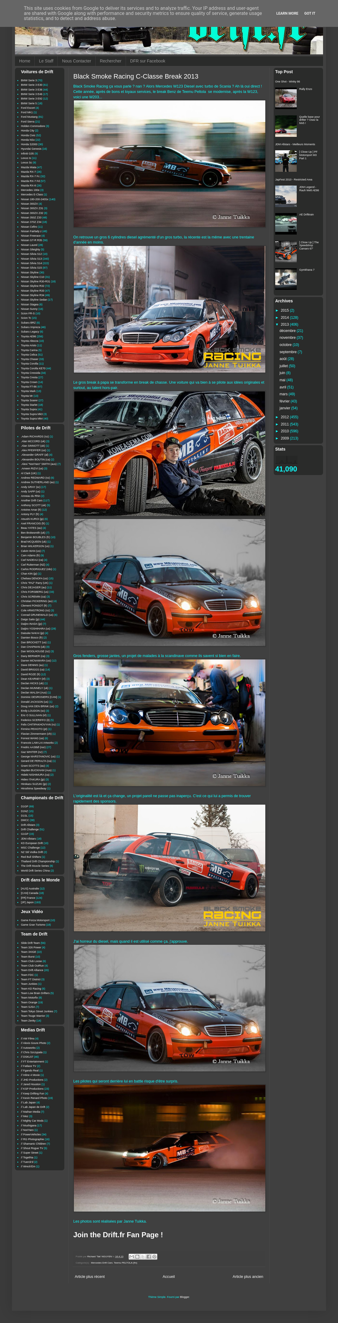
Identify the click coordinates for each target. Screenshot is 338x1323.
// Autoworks (28, 1047)
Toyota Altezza (29, 340)
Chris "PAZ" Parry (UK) (34, 582)
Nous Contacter (76, 61)
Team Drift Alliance (32, 970)
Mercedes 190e (30, 190)
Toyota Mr (27, 395)
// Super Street (29, 1152)
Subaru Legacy (30, 331)
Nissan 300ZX (29, 203)
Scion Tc (26, 317)
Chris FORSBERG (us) (34, 591)
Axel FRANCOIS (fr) (33, 523)
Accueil (169, 1277)
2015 (285, 310)
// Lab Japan (28, 1102)
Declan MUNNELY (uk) (34, 688)
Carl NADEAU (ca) (32, 559)
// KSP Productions (32, 1088)
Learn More (287, 13)
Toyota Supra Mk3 (32, 414)
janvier (285, 408)
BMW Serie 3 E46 (31, 94)
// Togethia (27, 1157)
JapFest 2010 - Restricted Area (293, 179)
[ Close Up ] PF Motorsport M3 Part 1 (308, 155)
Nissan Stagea (30, 304)
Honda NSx (28, 139)
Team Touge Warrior (33, 1015)
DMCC (25, 820)
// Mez (24, 1116)
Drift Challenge (30, 829)
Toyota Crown (29, 382)
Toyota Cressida (30, 372)
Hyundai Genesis (31, 148)
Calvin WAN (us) (31, 550)
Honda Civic (28, 135)
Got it (309, 13)
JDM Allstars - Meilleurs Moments (295, 144)
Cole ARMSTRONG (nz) (35, 610)
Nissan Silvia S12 (31, 253)
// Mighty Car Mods (32, 1120)
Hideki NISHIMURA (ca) (35, 774)
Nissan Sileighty (30, 249)
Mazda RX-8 (28, 185)
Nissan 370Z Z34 (31, 221)
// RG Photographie (32, 1139)
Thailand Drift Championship (38, 861)
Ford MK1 (27, 112)
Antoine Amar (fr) (31, 509)
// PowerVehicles (31, 1134)
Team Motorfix (29, 997)
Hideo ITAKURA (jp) (33, 779)
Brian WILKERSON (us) (35, 546)
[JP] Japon (27, 902)
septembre (289, 352)
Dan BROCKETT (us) (34, 642)
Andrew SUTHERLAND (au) (38, 482)
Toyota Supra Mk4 (32, 418)
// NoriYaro (27, 1129)
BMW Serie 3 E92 (31, 98)
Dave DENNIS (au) (32, 665)
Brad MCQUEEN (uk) (34, 541)
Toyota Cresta (29, 377)
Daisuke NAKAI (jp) (32, 633)
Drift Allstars (28, 824)
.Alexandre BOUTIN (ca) (35, 459)
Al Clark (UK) (29, 473)
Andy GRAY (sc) (30, 487)
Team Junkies (29, 983)
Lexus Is (26, 158)
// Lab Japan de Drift (33, 1106)
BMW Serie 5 (29, 103)
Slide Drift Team (30, 942)
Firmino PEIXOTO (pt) (34, 729)
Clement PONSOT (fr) (34, 605)
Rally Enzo (305, 89)
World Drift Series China (35, 870)
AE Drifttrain (306, 214)
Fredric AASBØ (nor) (33, 747)
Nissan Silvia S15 (31, 267)
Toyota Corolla (29, 363)
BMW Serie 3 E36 (31, 89)
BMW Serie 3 (29, 80)
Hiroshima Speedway (33, 788)
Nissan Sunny (29, 308)
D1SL (24, 815)
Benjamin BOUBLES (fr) (35, 537)
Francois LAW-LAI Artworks (37, 742)
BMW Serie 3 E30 (31, 84)
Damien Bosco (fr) (32, 637)
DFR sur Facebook (147, 61)
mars (284, 394)
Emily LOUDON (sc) (33, 710)
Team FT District (30, 979)
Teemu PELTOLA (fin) (125, 1262)
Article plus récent (90, 1277)
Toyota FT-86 (29, 386)
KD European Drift (32, 843)
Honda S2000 (29, 144)
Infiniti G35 (27, 153)
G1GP (24, 833)
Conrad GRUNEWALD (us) (37, 614)
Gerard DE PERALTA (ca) (36, 761)
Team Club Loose (31, 961)
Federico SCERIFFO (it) (35, 720)
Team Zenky (28, 1020)
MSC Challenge (30, 847)
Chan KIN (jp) (29, 573)
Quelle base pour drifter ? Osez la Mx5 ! (309, 120)
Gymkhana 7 (307, 269)
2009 (285, 438)
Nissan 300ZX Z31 (32, 208)
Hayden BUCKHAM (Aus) (36, 770)
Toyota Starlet (29, 404)
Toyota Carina (29, 350)
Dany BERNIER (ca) (33, 656)
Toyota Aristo (28, 345)
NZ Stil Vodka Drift (32, 852)
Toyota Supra (29, 409)
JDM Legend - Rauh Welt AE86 (309, 189)
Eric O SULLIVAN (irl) (34, 715)
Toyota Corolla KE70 (33, 368)
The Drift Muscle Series (35, 865)
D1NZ (24, 811)
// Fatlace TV (28, 1066)
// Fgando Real (30, 1070)
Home (24, 61)
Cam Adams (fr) (30, 555)
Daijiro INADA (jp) (31, 623)
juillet (284, 366)
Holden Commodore (33, 126)
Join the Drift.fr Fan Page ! (118, 1235)
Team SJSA (28, 1006)
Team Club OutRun (32, 965)
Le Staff (46, 61)
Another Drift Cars (31, 500)
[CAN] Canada (29, 893)
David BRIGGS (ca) (33, 669)
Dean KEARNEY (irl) (33, 678)
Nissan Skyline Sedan (34, 299)
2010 (285, 431)
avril (283, 387)
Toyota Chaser (29, 359)
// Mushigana (28, 1125)
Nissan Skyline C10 (32, 276)
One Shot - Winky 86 (287, 81)
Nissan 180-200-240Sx (34, 199)
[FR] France (28, 897)
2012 (285, 417)
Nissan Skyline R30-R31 (35, 281)
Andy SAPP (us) (30, 491)
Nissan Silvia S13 (31, 258)
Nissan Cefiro (29, 226)
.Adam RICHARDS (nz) (35, 436)
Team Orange (29, 1002)
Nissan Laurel (29, 245)
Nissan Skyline (30, 272)
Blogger (184, 1297)
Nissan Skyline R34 (32, 295)
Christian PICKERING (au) (37, 601)
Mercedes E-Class (32, 194)
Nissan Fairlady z (31, 231)
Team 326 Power (31, 947)
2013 (285, 324)
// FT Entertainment (32, 1061)
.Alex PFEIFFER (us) (33, 450)
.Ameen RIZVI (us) (32, 468)
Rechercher (110, 61)
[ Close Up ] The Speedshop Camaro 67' (309, 245)
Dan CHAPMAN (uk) (33, 646)
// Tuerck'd (27, 1161)
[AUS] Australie (30, 888)
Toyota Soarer (29, 400)
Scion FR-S (28, 313)
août (284, 359)
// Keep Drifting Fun (32, 1093)
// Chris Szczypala (31, 1052)
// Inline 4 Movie (30, 1075)
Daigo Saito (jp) (30, 619)
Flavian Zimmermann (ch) (36, 733)
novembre (288, 338)
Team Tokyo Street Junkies (37, 1011)
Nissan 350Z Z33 (31, 217)
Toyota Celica (29, 354)
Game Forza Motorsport (35, 920)
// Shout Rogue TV (32, 1148)
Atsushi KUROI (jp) (32, 518)
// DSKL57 (27, 1056)
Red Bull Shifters (31, 856)
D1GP (24, 806)
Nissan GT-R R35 (31, 240)
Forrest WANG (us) (32, 738)
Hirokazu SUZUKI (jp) (34, 784)
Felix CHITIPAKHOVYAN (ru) (38, 724)
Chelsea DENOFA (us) (34, 578)
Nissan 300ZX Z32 (32, 213)
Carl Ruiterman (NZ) (33, 564)
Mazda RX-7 (28, 171)
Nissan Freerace (31, 235)
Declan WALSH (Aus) (34, 692)
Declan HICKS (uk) (32, 683)
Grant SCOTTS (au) (33, 765)
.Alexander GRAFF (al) (34, 454)
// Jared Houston (31, 1084)
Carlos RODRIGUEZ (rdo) (36, 569)
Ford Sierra (27, 121)
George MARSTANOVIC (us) (38, 756)
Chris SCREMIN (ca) (33, 596)
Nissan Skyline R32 (32, 285)
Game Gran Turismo (33, 924)
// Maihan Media (30, 1111)
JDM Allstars (28, 838)
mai (283, 380)
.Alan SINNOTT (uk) (33, 445)
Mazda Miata (28, 167)
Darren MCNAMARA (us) (36, 660)
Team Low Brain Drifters (35, 993)
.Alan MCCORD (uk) (33, 441)
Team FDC (27, 974)
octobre (286, 345)
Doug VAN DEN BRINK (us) (37, 706)
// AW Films (27, 1038)
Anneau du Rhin (30, 495)
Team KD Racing (31, 988)
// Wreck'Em (28, 1166)
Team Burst (28, 956)
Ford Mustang (29, 116)
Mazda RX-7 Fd (30, 181)
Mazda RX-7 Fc (30, 176)
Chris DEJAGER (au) (33, 587)
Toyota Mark (28, 391)
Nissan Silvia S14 (31, 263)
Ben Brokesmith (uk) (33, 532)
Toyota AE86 (28, 336)
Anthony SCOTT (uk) (33, 505)
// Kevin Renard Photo (34, 1098)
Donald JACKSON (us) (34, 701)
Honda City (27, 130)
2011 (285, 424)
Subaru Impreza (30, 327)
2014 (285, 318)
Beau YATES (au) (31, 527)
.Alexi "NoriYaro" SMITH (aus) (39, 464)
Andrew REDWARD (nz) (35, 477)
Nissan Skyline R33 (32, 290)
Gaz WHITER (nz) (32, 752)
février (285, 401)
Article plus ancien (248, 1277)
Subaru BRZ (28, 322)
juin (283, 373)
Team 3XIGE (28, 951)
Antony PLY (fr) (30, 514)
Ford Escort (28, 107)
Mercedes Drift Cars (101, 1262)
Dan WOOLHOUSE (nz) (35, 651)
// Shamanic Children (33, 1143)
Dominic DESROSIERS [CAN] (39, 697)
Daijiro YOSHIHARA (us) (35, 628)
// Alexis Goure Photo (33, 1043)
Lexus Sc (26, 162)
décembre (288, 331)
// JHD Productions (32, 1079)
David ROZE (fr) (30, 674)
